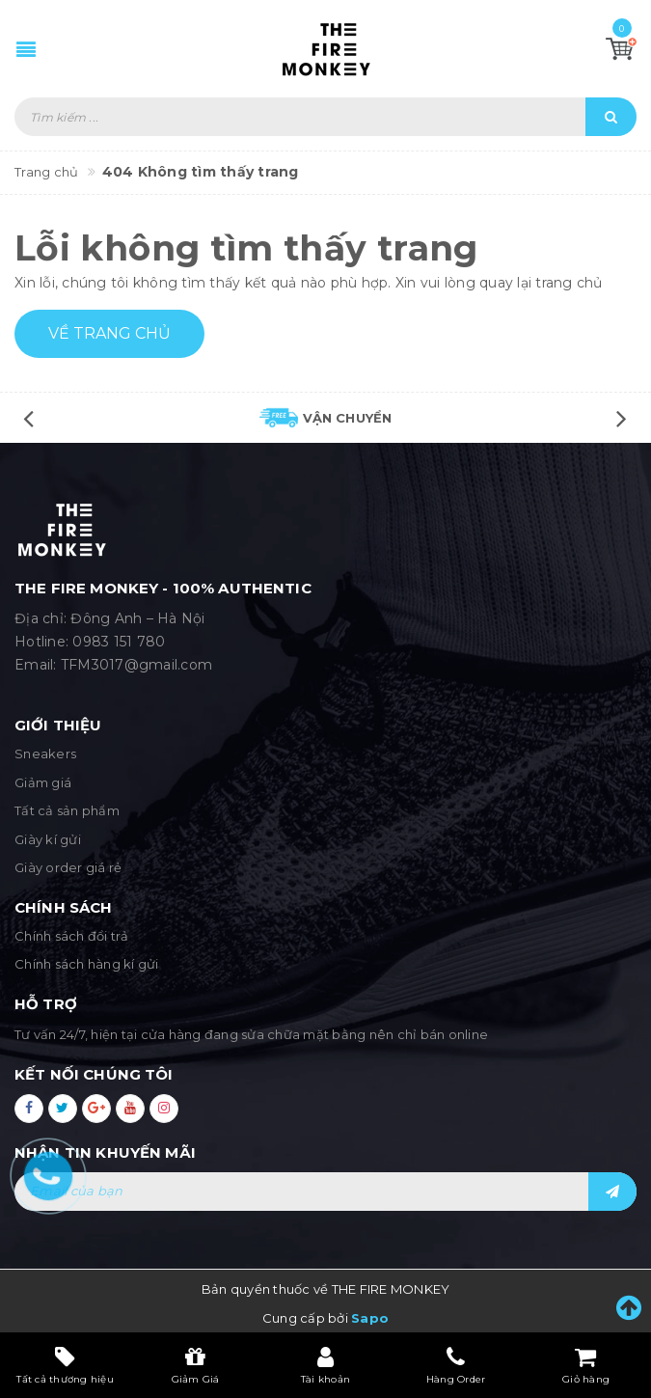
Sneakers (45, 753)
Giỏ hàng (586, 1365)
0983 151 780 (118, 641)
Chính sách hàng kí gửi (86, 964)
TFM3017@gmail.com (136, 664)
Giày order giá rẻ (68, 867)
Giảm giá (42, 782)
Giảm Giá (196, 1365)
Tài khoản (325, 1365)
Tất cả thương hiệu (65, 1365)
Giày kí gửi (47, 839)
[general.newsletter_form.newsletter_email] (325, 1191)
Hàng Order (456, 1365)
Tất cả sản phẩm (67, 810)
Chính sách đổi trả (71, 936)
